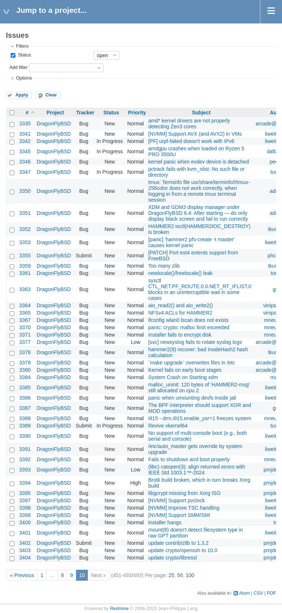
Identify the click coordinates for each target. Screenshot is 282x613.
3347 (24, 172)
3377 (24, 342)
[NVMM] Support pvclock (176, 500)
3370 (24, 327)
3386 (24, 398)
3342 (24, 141)
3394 (24, 483)
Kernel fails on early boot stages (184, 370)
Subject (201, 112)
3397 (24, 500)
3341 (24, 134)
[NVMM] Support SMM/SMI (179, 515)
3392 (24, 459)
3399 (24, 515)
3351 (24, 213)
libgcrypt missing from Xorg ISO (184, 493)
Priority (137, 112)
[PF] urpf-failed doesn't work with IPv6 (191, 141)
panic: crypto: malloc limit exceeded (188, 327)
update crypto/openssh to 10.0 (182, 550)
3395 (24, 493)
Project (55, 112)
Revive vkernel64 (168, 426)
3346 (24, 162)
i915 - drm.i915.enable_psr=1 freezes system (200, 418)
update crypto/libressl (172, 558)
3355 (24, 255)
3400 (24, 522)
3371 (24, 335)
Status (24, 55)
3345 (24, 151)
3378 (24, 352)
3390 (24, 436)
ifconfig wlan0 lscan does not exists (188, 320)
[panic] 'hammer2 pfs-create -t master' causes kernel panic (191, 242)
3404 (24, 558)
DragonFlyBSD (54, 123)
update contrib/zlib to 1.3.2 (178, 543)
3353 (24, 242)
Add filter (18, 67)
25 (171, 575)
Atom (244, 593)
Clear (51, 95)
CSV (258, 593)
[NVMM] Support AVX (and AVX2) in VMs (195, 134)
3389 (24, 426)
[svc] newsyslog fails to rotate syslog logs (195, 342)
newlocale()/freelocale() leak (180, 273)
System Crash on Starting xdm (183, 377)
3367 (24, 320)
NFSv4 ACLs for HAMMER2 (180, 313)
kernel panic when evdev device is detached (198, 162)
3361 (24, 273)
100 (190, 575)
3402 (24, 543)
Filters (22, 46)
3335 (24, 123)
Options (24, 78)
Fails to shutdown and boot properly (189, 459)
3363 (24, 289)
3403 (24, 550)
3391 (24, 449)
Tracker (85, 112)
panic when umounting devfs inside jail (192, 398)
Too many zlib (164, 266)
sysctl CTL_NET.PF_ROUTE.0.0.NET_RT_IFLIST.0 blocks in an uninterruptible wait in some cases (200, 289)
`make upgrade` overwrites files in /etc (191, 363)
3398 (24, 508)
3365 (24, 313)
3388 (24, 418)
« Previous (22, 575)
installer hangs (164, 522)
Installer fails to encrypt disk (180, 335)
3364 (24, 305)
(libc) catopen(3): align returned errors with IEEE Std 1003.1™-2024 (196, 470)
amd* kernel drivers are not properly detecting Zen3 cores (189, 123)
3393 (24, 470)
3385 (24, 387)
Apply (21, 95)
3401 (24, 533)
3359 (24, 266)
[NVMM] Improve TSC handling (183, 508)
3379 (24, 363)
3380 (24, 370)
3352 (24, 229)
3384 (24, 377)
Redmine (119, 608)
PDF (271, 593)
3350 (24, 191)
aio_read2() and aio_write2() (180, 305)
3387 (24, 408)
